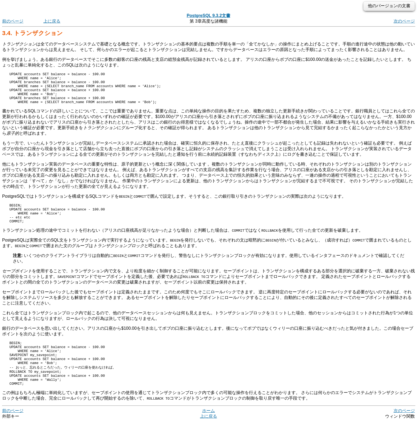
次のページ (404, 21)
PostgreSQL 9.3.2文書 (208, 15)
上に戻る (51, 21)
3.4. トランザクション (32, 33)
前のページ (12, 21)
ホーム (208, 429)
